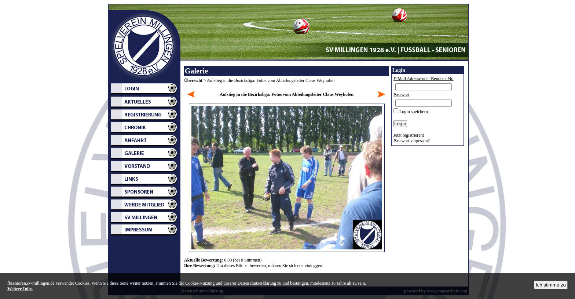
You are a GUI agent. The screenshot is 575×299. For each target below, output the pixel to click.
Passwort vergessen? (411, 140)
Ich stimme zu (551, 285)
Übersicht (193, 80)
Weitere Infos (20, 288)
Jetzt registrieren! (408, 135)
